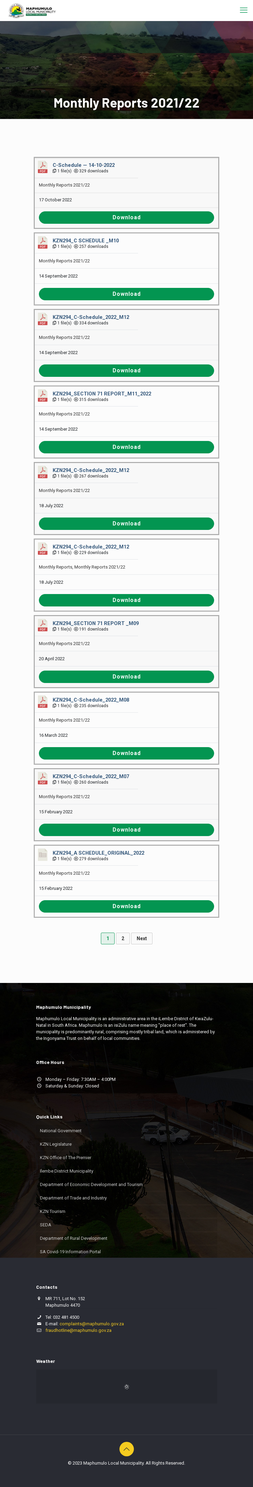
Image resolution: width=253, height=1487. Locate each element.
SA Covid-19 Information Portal (70, 1251)
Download (127, 217)
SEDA (45, 1224)
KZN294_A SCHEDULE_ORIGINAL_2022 (98, 853)
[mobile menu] (244, 10)
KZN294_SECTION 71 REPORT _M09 (96, 623)
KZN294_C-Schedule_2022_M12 (91, 317)
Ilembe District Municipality (66, 1171)
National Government (61, 1130)
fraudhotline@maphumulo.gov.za (78, 1330)
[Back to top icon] (126, 1449)
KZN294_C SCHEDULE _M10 (86, 241)
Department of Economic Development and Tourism (91, 1184)
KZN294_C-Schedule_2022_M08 (91, 700)
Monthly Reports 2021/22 (64, 185)
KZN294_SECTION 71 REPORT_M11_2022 (102, 394)
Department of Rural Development (73, 1238)
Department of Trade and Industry (73, 1197)
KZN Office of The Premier (65, 1157)
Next (142, 938)
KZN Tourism (52, 1211)
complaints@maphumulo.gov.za (92, 1323)
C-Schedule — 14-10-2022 (84, 165)
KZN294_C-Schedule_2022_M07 (91, 776)
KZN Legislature (56, 1144)
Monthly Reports (55, 567)
